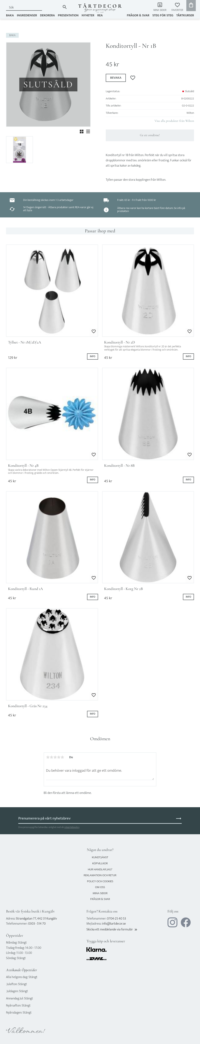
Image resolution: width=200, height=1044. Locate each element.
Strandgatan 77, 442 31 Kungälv (36, 918)
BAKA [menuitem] (10, 15)
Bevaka (115, 77)
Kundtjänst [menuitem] (100, 857)
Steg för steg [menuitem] (162, 15)
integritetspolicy (71, 827)
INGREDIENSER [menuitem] (27, 15)
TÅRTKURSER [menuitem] (185, 15)
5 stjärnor (62, 757)
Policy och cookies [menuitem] (100, 881)
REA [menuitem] (100, 15)
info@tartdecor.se (114, 923)
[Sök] (65, 7)
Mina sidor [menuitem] (159, 10)
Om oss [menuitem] (100, 887)
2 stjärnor (51, 757)
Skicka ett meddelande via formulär (112, 929)
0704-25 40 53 (116, 918)
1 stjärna (48, 757)
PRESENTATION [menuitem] (68, 15)
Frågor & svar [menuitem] (138, 15)
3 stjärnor (55, 757)
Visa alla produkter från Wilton (174, 121)
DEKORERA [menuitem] (47, 15)
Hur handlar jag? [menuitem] (100, 869)
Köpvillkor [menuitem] (100, 863)
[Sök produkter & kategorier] (33, 7)
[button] (177, 7)
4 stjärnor (59, 757)
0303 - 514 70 (37, 923)
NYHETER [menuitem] (88, 15)
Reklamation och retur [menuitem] (100, 875)
